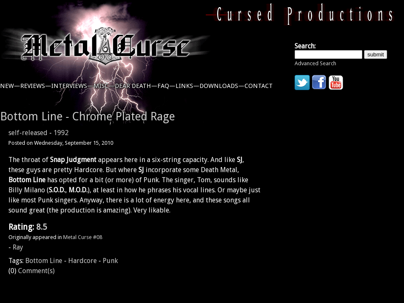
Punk (110, 261)
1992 (61, 133)
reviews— (35, 86)
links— (187, 86)
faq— (166, 86)
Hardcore (82, 261)
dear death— (136, 86)
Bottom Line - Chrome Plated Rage (87, 116)
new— (10, 86)
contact (259, 86)
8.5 (41, 227)
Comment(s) (36, 271)
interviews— (72, 86)
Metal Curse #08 (82, 237)
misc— (104, 86)
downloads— (222, 86)
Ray (18, 247)
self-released (28, 133)
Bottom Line (43, 261)
